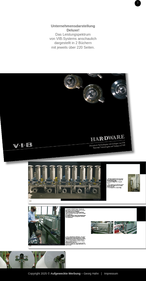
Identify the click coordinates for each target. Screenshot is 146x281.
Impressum (111, 273)
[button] (138, 3)
